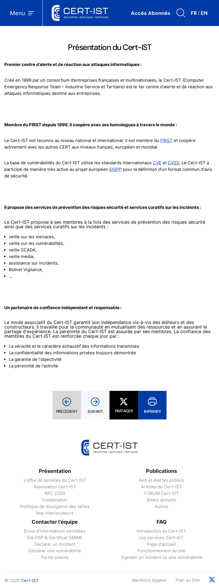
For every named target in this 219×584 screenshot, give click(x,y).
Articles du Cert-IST (161, 486)
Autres (161, 506)
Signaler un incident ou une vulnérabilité (161, 557)
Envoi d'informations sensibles (55, 531)
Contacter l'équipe (55, 522)
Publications (161, 471)
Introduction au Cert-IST (161, 531)
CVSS (173, 162)
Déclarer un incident (54, 544)
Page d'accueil (161, 544)
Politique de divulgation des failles (55, 506)
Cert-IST (30, 580)
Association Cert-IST (55, 486)
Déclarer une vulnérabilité (55, 550)
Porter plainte (55, 557)
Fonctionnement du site (161, 550)
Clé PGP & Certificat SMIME (55, 537)
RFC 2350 (55, 493)
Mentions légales (149, 580)
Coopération (54, 500)
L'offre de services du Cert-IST (55, 480)
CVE (157, 162)
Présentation (55, 471)
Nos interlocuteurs (55, 513)
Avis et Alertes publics (161, 480)
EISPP (116, 169)
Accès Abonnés (151, 13)
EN (204, 13)
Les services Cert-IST (161, 537)
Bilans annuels (161, 500)
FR (194, 13)
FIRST (166, 140)
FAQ (162, 522)
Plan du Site (188, 580)
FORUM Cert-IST (161, 493)
